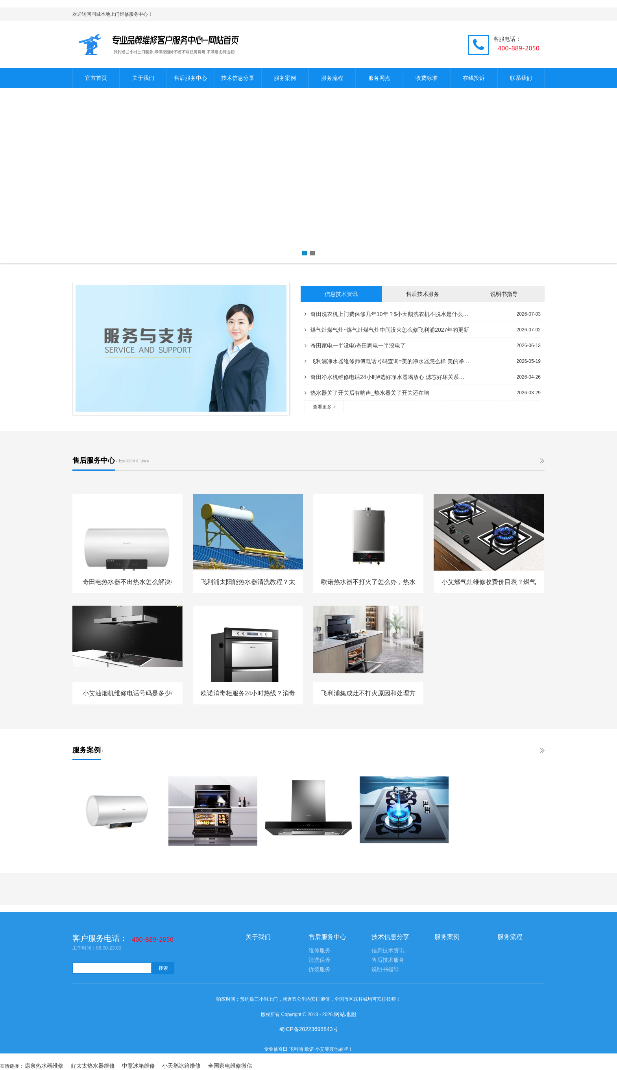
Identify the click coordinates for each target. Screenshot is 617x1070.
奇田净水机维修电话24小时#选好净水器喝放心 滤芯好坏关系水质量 (387, 377)
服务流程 (332, 78)
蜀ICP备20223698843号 (308, 1029)
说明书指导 (504, 294)
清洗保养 (319, 960)
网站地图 (345, 1014)
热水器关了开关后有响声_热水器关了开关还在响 (367, 393)
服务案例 (285, 78)
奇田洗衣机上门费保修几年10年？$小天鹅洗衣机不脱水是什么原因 (387, 314)
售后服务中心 (190, 78)
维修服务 (319, 951)
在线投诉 (474, 78)
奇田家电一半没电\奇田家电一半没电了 (355, 345)
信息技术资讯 (341, 294)
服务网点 (379, 78)
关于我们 (143, 78)
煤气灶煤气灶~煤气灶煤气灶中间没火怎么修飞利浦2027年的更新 (387, 330)
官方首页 (96, 78)
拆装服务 (319, 969)
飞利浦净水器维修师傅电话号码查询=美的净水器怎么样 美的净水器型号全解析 (387, 361)
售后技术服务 (422, 294)
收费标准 (427, 78)
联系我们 (521, 78)
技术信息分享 (237, 78)
